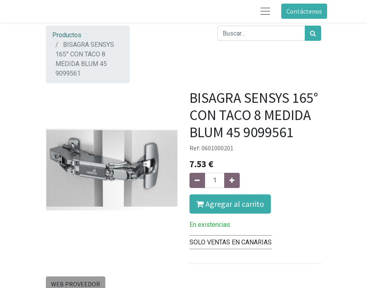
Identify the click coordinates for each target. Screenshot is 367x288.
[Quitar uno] (197, 180)
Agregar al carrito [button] (230, 204)
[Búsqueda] (313, 33)
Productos (66, 35)
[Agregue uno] (232, 180)
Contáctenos (304, 11)
